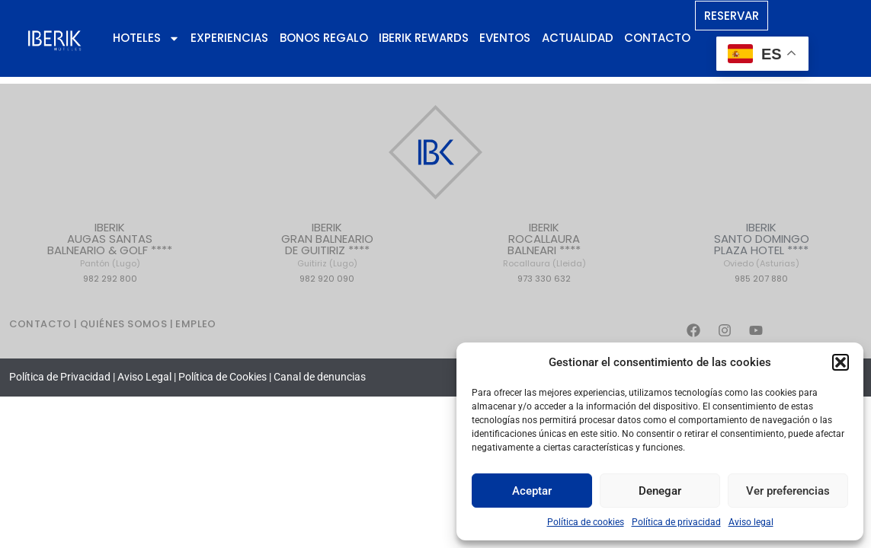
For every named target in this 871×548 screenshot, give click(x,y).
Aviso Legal (144, 377)
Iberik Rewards (424, 38)
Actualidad (577, 38)
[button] (840, 362)
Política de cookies (585, 522)
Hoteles (146, 38)
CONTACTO (40, 324)
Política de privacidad (676, 522)
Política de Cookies (222, 377)
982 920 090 (326, 278)
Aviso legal (751, 522)
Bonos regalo (324, 38)
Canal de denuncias (320, 377)
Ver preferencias (788, 491)
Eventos (504, 38)
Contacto (657, 38)
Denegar (660, 491)
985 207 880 (761, 278)
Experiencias (229, 38)
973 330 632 (544, 278)
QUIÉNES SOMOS (125, 324)
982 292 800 (110, 278)
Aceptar (532, 491)
